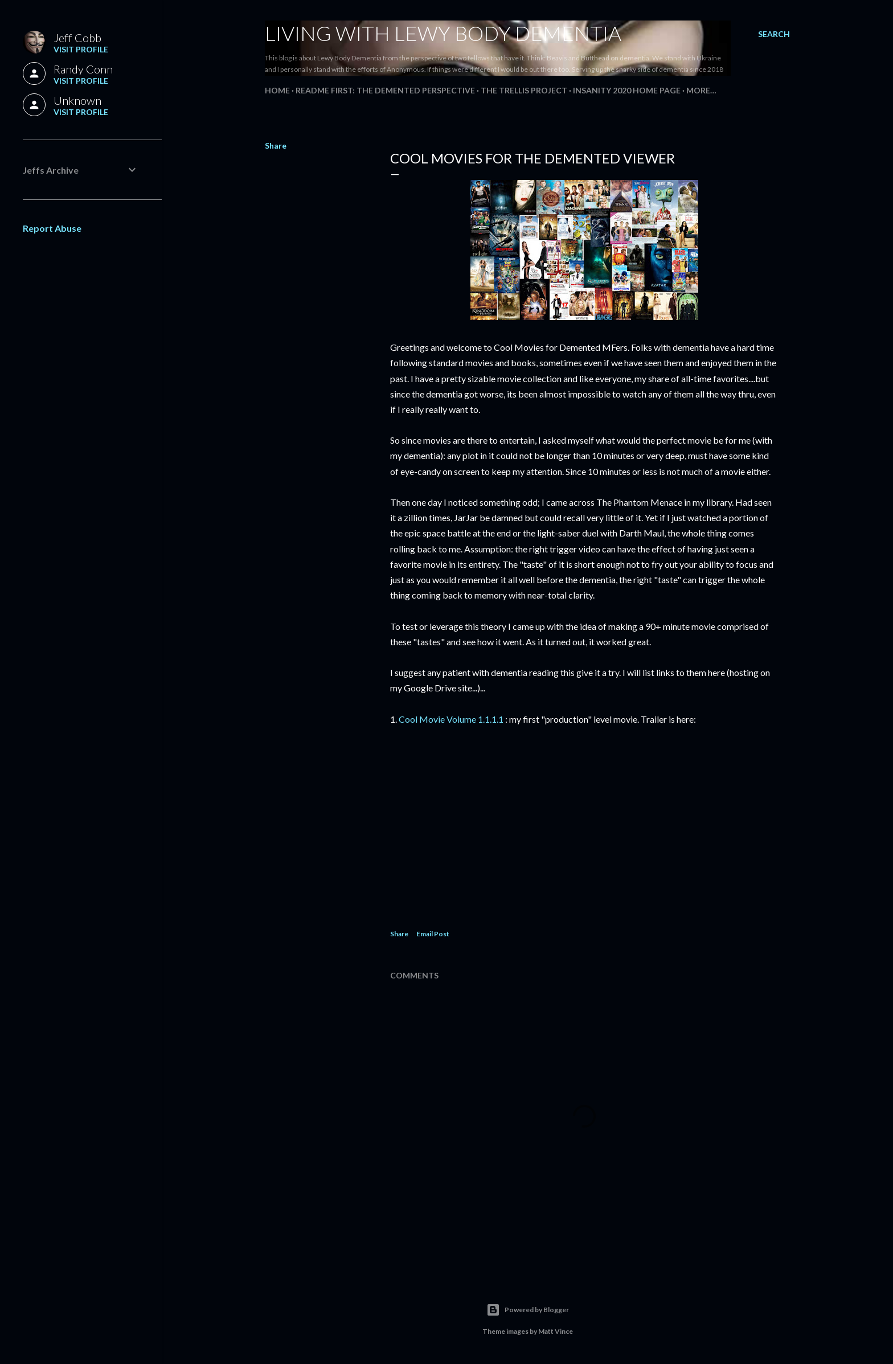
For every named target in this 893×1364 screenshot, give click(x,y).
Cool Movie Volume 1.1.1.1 (451, 719)
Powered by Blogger (527, 1310)
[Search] (774, 34)
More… (701, 90)
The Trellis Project (524, 90)
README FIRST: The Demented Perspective (385, 90)
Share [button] (275, 145)
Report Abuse (52, 228)
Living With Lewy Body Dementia (443, 33)
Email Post (432, 933)
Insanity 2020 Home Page (627, 90)
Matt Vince (555, 1331)
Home (277, 90)
